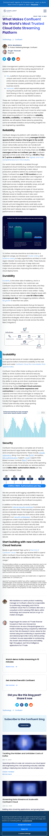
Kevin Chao (7, 774)
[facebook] (9, 59)
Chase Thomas (8, 772)
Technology (7, 39)
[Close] (45, 813)
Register (34, 5)
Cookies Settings (24, 833)
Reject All (24, 829)
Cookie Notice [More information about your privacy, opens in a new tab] (27, 821)
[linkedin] (13, 59)
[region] (24, 823)
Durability (6, 281)
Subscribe (24, 725)
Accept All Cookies (24, 825)
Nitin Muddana (15, 45)
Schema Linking (9, 258)
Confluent (18, 39)
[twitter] (4, 59)
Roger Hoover (14, 51)
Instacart (10, 88)
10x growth (7, 300)
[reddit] (18, 59)
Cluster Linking (33, 256)
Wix (8, 76)
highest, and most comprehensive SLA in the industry (23, 158)
